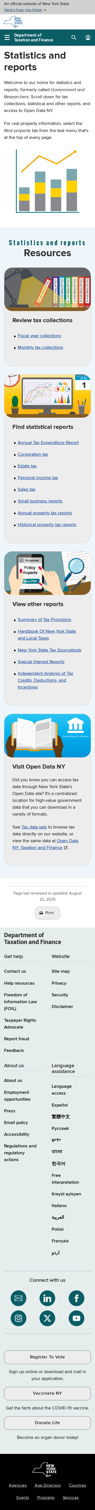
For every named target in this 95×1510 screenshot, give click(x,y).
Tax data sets (34, 827)
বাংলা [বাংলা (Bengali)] (57, 1152)
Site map (61, 971)
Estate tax (27, 466)
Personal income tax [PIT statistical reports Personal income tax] (38, 478)
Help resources (19, 983)
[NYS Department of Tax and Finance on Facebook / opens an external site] (76, 1298)
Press (9, 1111)
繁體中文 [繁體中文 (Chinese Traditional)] (61, 1117)
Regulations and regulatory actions (20, 1153)
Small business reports (40, 501)
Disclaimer (62, 1006)
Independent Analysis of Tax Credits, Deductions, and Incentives (45, 680)
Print (49, 913)
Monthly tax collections (40, 347)
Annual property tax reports (45, 513)
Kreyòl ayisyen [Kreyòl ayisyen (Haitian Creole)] (66, 1194)
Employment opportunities (17, 1096)
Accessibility (16, 1134)
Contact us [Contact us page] (15, 971)
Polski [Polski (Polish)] (58, 1229)
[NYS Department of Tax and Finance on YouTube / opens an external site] (76, 1318)
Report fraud (16, 1039)
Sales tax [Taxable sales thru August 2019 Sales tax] (26, 489)
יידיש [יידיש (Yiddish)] (56, 1140)
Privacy (59, 983)
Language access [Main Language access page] (62, 1090)
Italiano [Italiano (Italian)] (59, 1206)
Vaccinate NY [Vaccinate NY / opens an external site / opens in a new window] (47, 1393)
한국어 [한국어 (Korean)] (58, 1164)
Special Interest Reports (41, 662)
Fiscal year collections (39, 336)
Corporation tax (33, 454)
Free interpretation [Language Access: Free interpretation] (65, 1179)
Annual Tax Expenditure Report (48, 443)
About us (13, 1080)
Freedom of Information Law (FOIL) (20, 1002)
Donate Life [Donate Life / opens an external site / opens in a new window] (47, 1423)
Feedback (14, 1050)
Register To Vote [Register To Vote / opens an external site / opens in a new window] (47, 1357)
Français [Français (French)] (60, 1241)
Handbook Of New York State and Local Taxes (47, 635)
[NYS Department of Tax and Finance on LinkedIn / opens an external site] (47, 1298)
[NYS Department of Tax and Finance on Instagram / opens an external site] (18, 1318)
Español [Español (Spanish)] (60, 1105)
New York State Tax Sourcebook (49, 650)
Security (60, 995)
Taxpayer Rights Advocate (20, 1024)
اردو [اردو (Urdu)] (56, 1253)
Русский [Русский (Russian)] (60, 1128)
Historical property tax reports (47, 525)
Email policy (16, 1123)
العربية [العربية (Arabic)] (58, 1217)
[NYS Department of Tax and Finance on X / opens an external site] (47, 1318)
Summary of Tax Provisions (44, 620)
